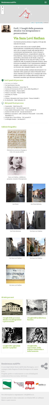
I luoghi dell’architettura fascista (36, 319)
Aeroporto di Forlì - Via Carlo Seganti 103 (17, 108)
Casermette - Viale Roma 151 (13, 106)
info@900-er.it (29, 395)
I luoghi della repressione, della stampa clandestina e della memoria (35, 348)
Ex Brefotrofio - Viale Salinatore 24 (15, 100)
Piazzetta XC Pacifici (11, 94)
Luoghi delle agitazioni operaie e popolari (11, 347)
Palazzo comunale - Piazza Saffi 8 (15, 92)
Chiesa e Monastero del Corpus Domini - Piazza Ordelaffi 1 (22, 98)
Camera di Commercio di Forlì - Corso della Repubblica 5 (21, 89)
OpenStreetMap (39, 22)
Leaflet (32, 22)
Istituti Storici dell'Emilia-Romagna (22, 367)
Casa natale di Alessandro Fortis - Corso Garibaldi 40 (20, 110)
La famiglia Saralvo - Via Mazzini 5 (15, 119)
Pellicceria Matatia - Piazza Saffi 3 (15, 91)
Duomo (7, 96)
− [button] (2, 10)
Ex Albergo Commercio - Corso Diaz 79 (16, 87)
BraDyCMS (31, 398)
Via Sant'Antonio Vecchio (12, 85)
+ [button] (2, 7)
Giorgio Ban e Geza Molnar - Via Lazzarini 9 (18, 117)
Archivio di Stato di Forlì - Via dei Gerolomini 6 (18, 112)
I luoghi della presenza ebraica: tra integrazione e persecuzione (12, 319)
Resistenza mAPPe (8, 2)
